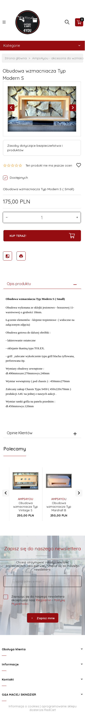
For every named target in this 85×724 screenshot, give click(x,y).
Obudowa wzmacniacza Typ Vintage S (25, 506)
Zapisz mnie (43, 618)
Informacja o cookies (24, 706)
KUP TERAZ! (42, 236)
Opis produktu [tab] (19, 283)
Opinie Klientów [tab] (19, 433)
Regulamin (43, 600)
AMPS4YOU (25, 499)
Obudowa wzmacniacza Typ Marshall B (58, 506)
